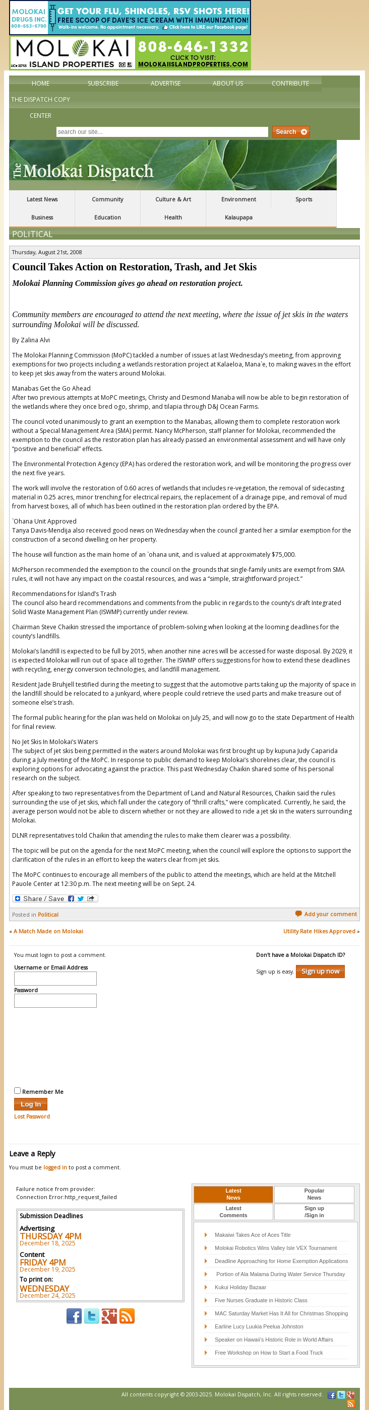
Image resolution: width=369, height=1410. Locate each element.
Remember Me (39, 1091)
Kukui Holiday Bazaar (240, 1287)
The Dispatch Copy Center (40, 107)
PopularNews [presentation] (314, 1194)
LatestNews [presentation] (233, 1194)
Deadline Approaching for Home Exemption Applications (281, 1261)
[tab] (233, 1194)
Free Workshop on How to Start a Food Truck (269, 1353)
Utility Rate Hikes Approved (319, 931)
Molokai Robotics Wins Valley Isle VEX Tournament (276, 1248)
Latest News (42, 199)
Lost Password (32, 1116)
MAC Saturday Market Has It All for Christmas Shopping (281, 1313)
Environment (238, 199)
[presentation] (55, 1046)
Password (26, 991)
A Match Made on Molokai (48, 931)
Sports (303, 199)
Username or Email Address (51, 968)
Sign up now (320, 971)
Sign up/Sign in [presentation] (314, 1211)
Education (107, 217)
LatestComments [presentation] (234, 1211)
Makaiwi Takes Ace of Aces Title (252, 1235)
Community (107, 199)
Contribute (290, 83)
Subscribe (103, 83)
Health (173, 217)
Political (32, 234)
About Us (228, 83)
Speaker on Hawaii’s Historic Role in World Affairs (274, 1340)
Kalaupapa (239, 217)
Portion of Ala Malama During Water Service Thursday (280, 1274)
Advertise (165, 83)
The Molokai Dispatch (173, 165)
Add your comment (326, 914)
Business (42, 217)
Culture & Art (173, 199)
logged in (55, 1167)
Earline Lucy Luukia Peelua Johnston (259, 1326)
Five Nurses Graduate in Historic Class (261, 1300)
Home (40, 83)
